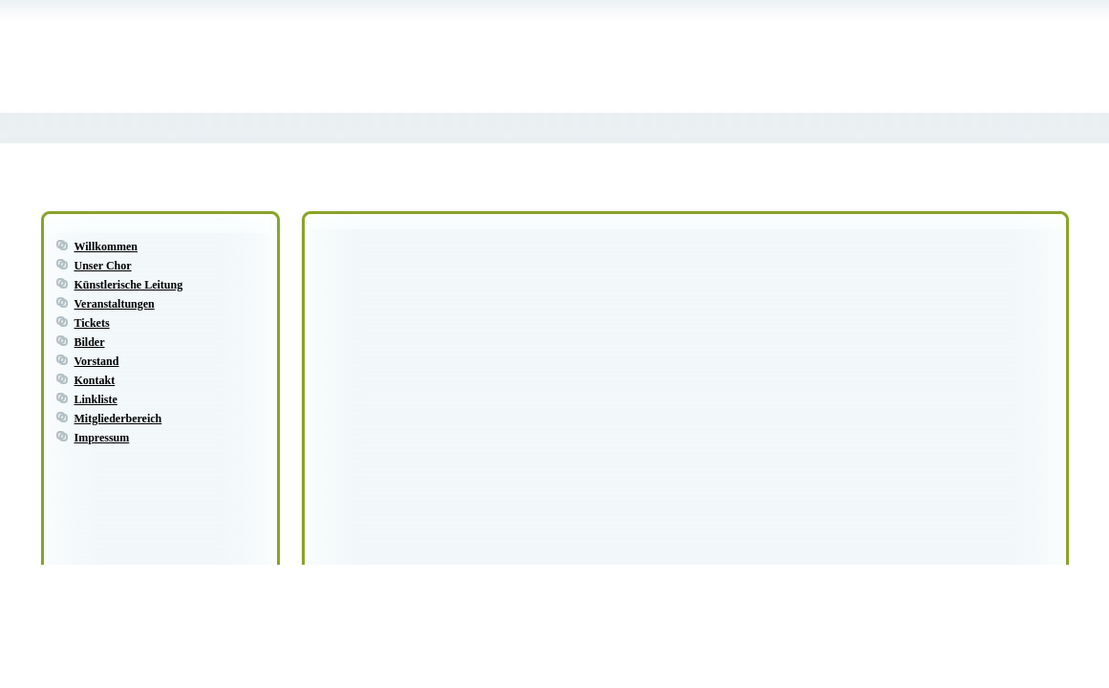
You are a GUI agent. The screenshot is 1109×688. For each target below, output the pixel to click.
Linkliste (96, 399)
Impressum (102, 437)
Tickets (92, 323)
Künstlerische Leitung (129, 284)
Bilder (90, 342)
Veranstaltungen (115, 304)
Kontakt (95, 380)
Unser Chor (103, 265)
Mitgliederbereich (118, 418)
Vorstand (97, 361)
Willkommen (106, 246)
